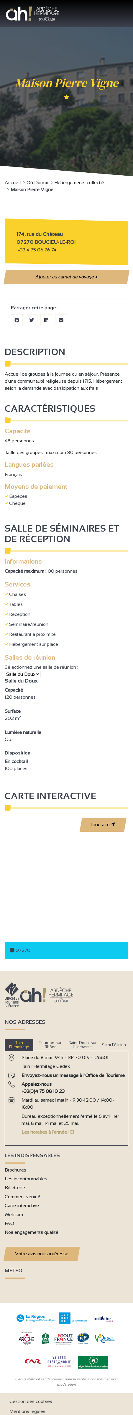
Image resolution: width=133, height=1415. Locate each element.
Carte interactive (22, 1205)
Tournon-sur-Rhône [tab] (51, 1045)
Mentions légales (27, 1411)
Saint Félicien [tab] (114, 1045)
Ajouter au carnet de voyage (66, 276)
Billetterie (15, 1187)
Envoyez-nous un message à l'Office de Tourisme (73, 1075)
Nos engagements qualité (31, 1232)
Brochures (15, 1169)
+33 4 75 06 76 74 (37, 249)
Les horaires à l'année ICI (48, 1132)
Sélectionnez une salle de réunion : (42, 667)
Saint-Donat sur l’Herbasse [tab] (82, 1045)
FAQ (9, 1223)
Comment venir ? (22, 1196)
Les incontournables (26, 1178)
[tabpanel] (66, 1096)
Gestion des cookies (30, 1401)
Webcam (14, 1214)
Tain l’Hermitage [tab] (19, 1045)
